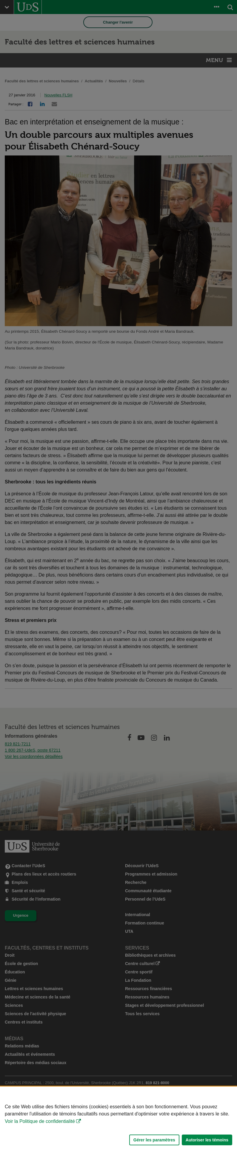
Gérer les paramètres (154, 1140)
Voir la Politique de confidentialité (40, 1121)
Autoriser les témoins (207, 1140)
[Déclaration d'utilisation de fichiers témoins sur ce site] (118, 1124)
